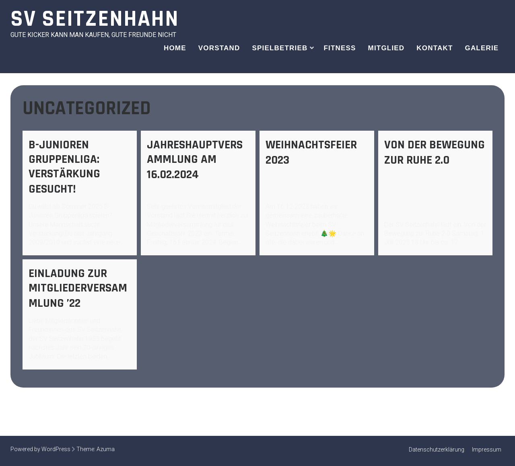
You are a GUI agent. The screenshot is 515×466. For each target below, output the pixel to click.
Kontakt (434, 48)
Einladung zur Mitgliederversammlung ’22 (78, 288)
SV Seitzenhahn (94, 19)
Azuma (106, 449)
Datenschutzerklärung (436, 449)
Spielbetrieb (279, 48)
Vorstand (219, 48)
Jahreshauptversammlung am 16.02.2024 (195, 159)
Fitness (339, 48)
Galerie (482, 48)
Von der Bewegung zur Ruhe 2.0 (434, 152)
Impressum (486, 449)
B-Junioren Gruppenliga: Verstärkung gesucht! (64, 167)
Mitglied (386, 48)
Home (175, 48)
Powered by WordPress (40, 449)
